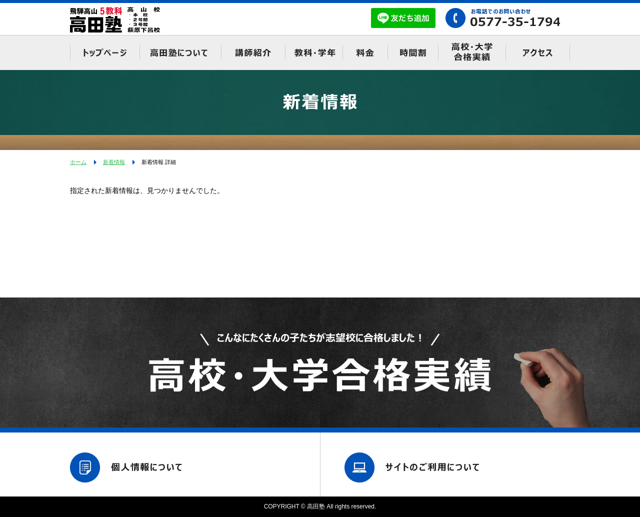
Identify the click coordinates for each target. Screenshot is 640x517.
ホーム (78, 162)
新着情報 (114, 162)
